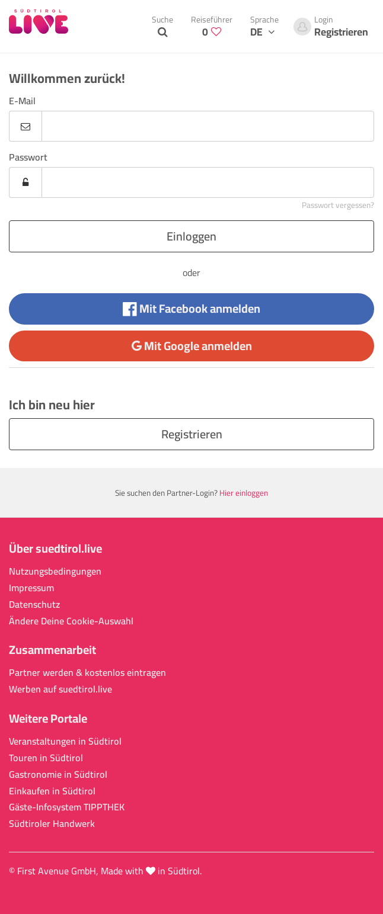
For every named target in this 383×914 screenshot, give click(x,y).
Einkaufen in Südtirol (52, 791)
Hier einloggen (243, 493)
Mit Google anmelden (192, 346)
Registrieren (191, 434)
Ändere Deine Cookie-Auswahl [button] (71, 621)
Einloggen (191, 236)
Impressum (31, 588)
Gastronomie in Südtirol (58, 774)
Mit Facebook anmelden (191, 308)
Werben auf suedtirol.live (60, 689)
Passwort (28, 157)
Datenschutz (34, 604)
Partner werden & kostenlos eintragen (87, 672)
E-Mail (22, 101)
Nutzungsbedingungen (55, 571)
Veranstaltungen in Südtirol (65, 741)
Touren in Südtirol (46, 758)
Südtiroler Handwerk (52, 823)
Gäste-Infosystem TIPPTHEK (67, 807)
